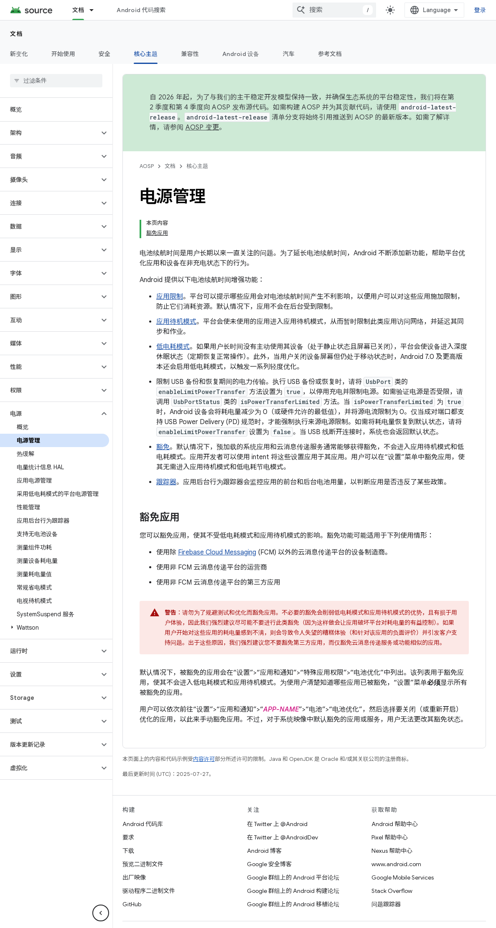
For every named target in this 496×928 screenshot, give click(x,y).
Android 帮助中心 (394, 795)
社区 (172, 910)
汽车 (289, 54)
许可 (223, 910)
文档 (16, 34)
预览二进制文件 (142, 835)
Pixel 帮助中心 (389, 809)
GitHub (131, 876)
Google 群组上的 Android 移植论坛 (293, 876)
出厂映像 (134, 849)
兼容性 (190, 54)
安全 (105, 54)
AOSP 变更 (202, 127)
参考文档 (330, 54)
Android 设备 (240, 54)
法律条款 (197, 910)
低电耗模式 (173, 318)
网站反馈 (287, 910)
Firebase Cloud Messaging (217, 524)
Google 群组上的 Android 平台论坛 (293, 849)
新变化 (19, 54)
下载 (128, 822)
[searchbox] (56, 80)
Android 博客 (264, 822)
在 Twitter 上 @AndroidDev (282, 809)
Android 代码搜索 (141, 10)
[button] (49, 133)
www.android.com (396, 835)
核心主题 (197, 166)
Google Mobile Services (402, 849)
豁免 (163, 418)
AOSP (147, 166)
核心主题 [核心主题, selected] (146, 54)
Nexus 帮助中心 (391, 822)
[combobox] (412, 10)
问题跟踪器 (386, 876)
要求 (128, 809)
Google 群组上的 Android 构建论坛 (293, 862)
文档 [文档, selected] (78, 10)
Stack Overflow (391, 862)
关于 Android (140, 910)
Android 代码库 (142, 795)
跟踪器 (166, 454)
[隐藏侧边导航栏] (100, 913)
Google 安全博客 (269, 835)
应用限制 (169, 268)
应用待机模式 (176, 293)
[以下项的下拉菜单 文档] (95, 10)
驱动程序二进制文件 (148, 862)
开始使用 (63, 54)
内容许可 (204, 730)
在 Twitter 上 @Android (277, 795)
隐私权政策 (252, 910)
